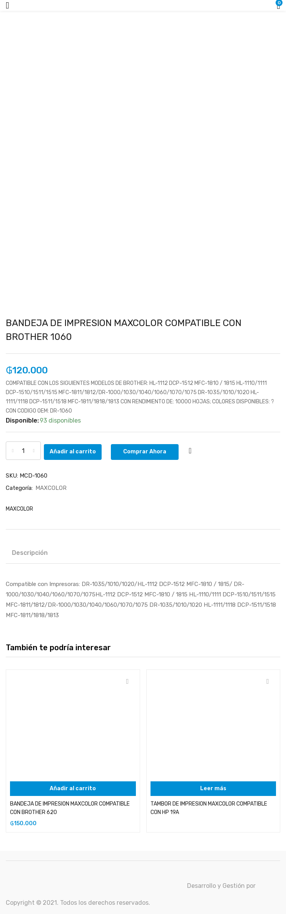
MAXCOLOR (51, 487)
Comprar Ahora (151, 450)
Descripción (30, 552)
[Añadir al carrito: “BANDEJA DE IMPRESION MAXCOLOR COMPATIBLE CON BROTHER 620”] (73, 788)
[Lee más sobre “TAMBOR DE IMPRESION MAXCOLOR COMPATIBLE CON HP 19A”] (213, 788)
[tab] (33, 553)
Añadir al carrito (79, 450)
